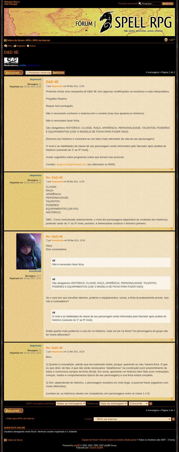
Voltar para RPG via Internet (20, 418)
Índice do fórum (15, 40)
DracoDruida (58, 240)
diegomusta (57, 86)
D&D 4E (11, 52)
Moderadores (33, 65)
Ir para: (88, 419)
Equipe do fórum (90, 440)
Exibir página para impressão (166, 40)
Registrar (20, 46)
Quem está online (14, 427)
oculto (22, 65)
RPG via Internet (41, 40)
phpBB (77, 445)
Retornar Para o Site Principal (12, 3)
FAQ (9, 46)
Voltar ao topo (172, 169)
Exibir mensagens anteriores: (56, 403)
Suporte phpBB (96, 448)
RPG (28, 40)
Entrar (33, 46)
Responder (9, 71)
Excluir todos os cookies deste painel (118, 440)
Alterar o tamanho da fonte (172, 40)
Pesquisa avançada (128, 3)
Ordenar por (107, 403)
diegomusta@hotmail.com (72, 164)
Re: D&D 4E (54, 177)
